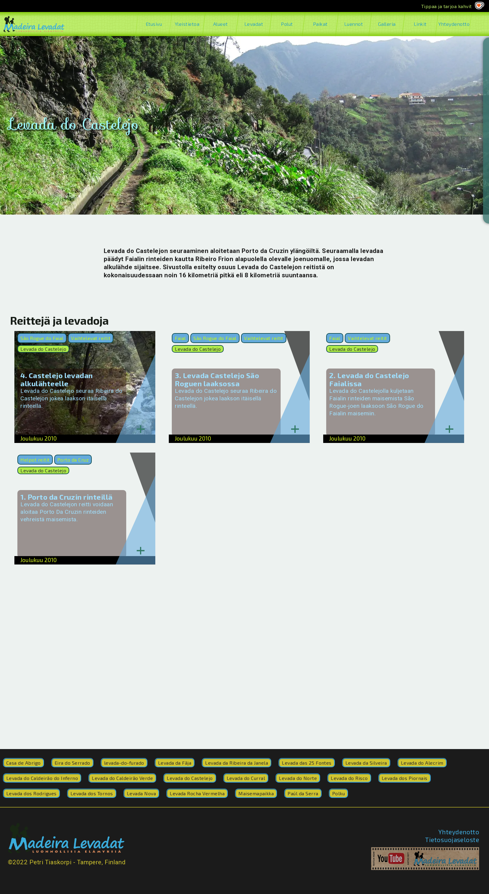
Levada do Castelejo (43, 349)
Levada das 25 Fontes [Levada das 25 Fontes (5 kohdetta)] (307, 763)
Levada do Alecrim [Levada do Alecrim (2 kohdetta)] (422, 763)
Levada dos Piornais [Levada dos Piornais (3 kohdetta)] (405, 778)
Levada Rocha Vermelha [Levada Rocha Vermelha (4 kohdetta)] (197, 793)
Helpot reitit (34, 459)
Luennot (354, 24)
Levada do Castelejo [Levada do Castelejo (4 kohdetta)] (190, 778)
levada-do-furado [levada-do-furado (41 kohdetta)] (124, 763)
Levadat (254, 24)
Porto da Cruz (73, 459)
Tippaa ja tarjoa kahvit (446, 6)
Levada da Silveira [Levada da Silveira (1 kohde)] (366, 763)
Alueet (220, 24)
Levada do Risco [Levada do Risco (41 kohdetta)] (349, 778)
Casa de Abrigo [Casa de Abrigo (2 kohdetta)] (23, 763)
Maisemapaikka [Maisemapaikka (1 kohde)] (256, 793)
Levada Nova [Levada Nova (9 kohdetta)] (141, 793)
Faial (180, 338)
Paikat (320, 24)
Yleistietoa (187, 24)
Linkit (420, 24)
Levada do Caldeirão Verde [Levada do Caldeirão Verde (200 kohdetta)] (122, 778)
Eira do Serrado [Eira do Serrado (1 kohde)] (72, 763)
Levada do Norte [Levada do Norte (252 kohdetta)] (298, 778)
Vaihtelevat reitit (90, 338)
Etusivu (154, 24)
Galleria (387, 24)
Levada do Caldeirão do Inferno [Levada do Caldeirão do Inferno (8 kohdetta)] (42, 778)
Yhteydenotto (453, 24)
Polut (287, 24)
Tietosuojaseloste (452, 839)
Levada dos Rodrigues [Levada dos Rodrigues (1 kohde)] (31, 793)
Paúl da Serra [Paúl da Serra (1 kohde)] (303, 793)
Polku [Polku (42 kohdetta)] (338, 793)
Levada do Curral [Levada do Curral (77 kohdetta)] (246, 778)
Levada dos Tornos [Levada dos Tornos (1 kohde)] (91, 793)
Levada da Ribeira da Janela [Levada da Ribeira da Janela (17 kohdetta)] (236, 763)
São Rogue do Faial (42, 338)
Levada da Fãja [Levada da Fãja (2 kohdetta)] (175, 763)
